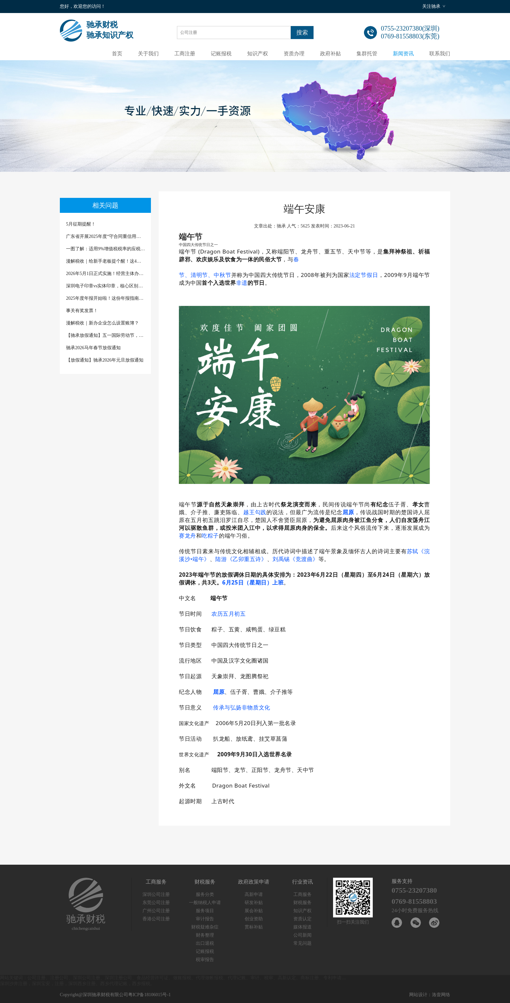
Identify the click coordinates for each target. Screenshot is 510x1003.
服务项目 (205, 910)
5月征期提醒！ (81, 224)
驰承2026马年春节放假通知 (93, 347)
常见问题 (302, 943)
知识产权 (257, 53)
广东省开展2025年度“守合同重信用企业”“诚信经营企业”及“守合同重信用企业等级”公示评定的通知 (105, 236)
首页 (117, 53)
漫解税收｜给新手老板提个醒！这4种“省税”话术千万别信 (105, 261)
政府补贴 (330, 53)
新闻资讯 (403, 53)
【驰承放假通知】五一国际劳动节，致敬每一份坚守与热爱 (105, 335)
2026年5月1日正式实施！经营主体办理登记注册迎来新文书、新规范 (105, 273)
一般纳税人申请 (205, 902)
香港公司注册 (156, 918)
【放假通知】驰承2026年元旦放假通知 (104, 360)
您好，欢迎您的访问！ (82, 6)
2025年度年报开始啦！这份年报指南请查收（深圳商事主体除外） (105, 298)
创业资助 (254, 918)
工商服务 (302, 894)
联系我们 (439, 53)
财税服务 (302, 902)
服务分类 (205, 894)
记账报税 (221, 53)
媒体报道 (302, 927)
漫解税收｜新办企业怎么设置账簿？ (102, 323)
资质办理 (294, 53)
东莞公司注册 (156, 902)
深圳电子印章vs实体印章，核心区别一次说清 (105, 285)
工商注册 (184, 53)
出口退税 (205, 943)
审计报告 (205, 918)
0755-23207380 (414, 890)
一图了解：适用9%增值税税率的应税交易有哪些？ (105, 248)
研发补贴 (254, 902)
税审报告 (205, 959)
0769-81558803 (414, 901)
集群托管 (366, 53)
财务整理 (205, 935)
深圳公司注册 (156, 894)
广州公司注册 (156, 910)
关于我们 (148, 53)
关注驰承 (431, 6)
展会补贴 (254, 910)
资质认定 (302, 918)
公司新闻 (302, 935)
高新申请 (254, 894)
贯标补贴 (254, 927)
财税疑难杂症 (205, 927)
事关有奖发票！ (82, 310)
